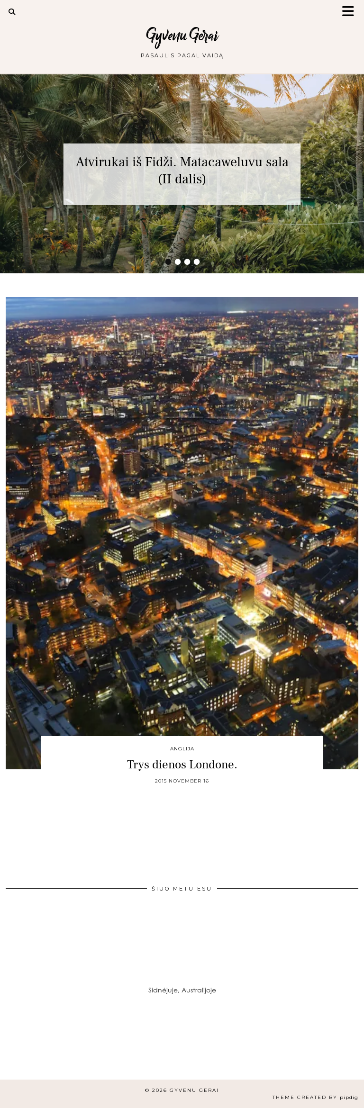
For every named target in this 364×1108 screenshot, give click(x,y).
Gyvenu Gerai (182, 35)
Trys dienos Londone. (182, 764)
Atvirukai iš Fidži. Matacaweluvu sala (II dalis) (182, 170)
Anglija (182, 749)
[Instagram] (30, 1049)
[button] (351, 12)
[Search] (12, 12)
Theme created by (315, 1097)
